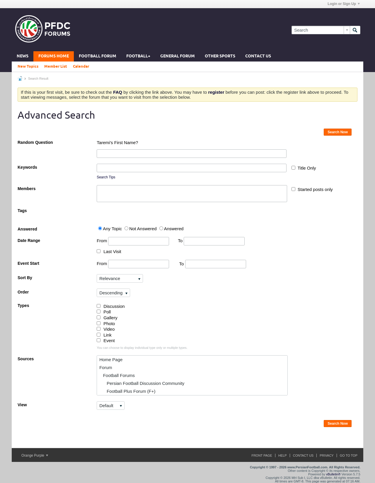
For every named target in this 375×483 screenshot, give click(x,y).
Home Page (110, 359)
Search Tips (106, 177)
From (133, 241)
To (211, 240)
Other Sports (220, 56)
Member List (55, 66)
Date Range (29, 240)
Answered (27, 229)
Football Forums (117, 375)
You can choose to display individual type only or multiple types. (142, 347)
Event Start (28, 263)
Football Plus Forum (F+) (127, 391)
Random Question (35, 142)
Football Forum (97, 56)
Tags (22, 210)
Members (26, 188)
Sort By (25, 277)
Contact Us (258, 56)
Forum (105, 367)
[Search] (321, 30)
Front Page (261, 455)
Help (282, 455)
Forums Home (53, 56)
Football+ (138, 56)
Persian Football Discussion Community (141, 383)
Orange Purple (34, 455)
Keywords (27, 167)
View (22, 404)
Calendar (81, 66)
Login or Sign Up (344, 4)
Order (23, 292)
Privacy (326, 455)
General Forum (177, 56)
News (22, 56)
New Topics (28, 66)
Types (23, 305)
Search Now (338, 132)
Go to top (348, 455)
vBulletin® (333, 474)
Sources (26, 358)
